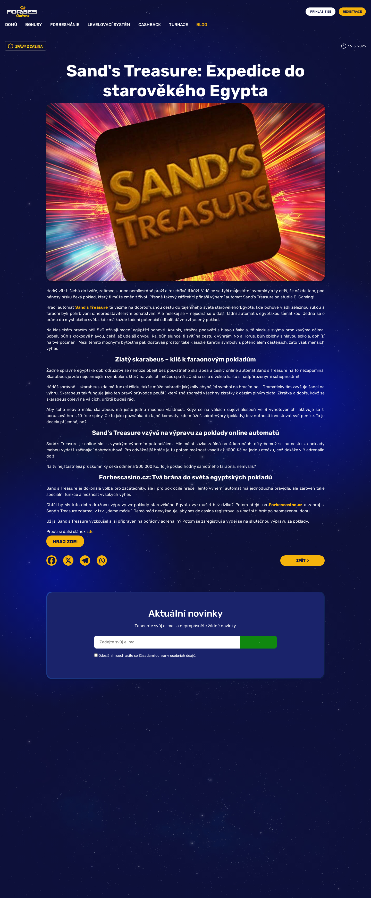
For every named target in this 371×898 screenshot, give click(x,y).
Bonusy (33, 24)
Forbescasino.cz (285, 504)
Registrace (352, 11)
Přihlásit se (320, 11)
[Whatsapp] (102, 560)
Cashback (149, 24)
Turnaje (178, 24)
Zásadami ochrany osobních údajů (167, 655)
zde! (91, 531)
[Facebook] (51, 560)
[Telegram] (85, 560)
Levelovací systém (109, 24)
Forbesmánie (64, 24)
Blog (201, 24)
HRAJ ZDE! (65, 542)
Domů (11, 24)
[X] (68, 560)
